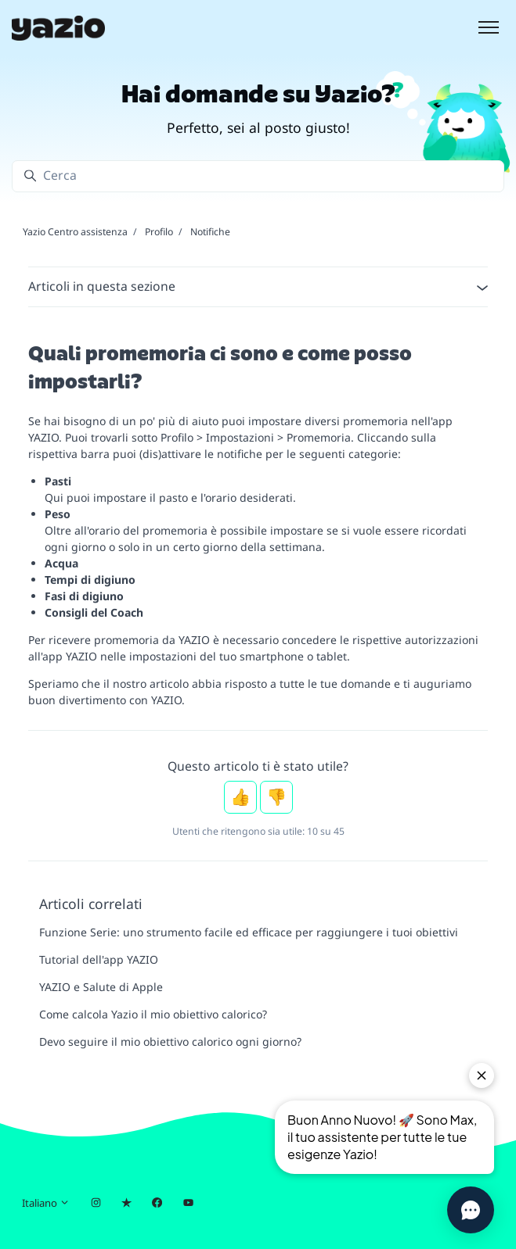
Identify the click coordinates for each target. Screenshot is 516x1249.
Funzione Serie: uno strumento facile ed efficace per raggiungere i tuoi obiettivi (248, 932)
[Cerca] (258, 176)
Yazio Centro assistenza (75, 231)
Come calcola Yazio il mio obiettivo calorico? (153, 1014)
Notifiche (210, 231)
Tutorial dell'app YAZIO (98, 959)
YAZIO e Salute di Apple (101, 986)
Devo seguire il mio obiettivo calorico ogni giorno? (170, 1041)
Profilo (159, 231)
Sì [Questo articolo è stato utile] (240, 797)
